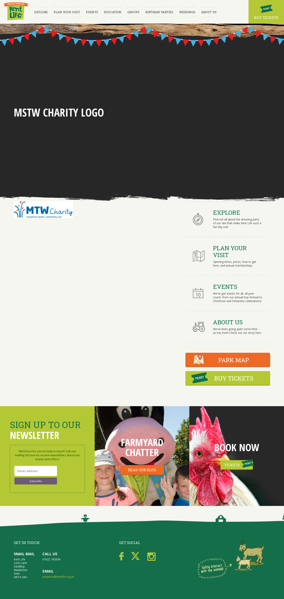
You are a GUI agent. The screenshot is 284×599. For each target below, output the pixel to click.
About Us (209, 12)
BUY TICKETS (233, 378)
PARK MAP (233, 360)
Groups (133, 12)
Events (92, 12)
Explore (41, 12)
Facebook (121, 556)
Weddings (187, 12)
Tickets (232, 465)
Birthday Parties (159, 12)
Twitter (135, 556)
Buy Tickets (266, 17)
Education (112, 12)
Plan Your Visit (67, 12)
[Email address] (35, 471)
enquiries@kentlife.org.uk (58, 576)
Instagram (151, 556)
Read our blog (142, 469)
